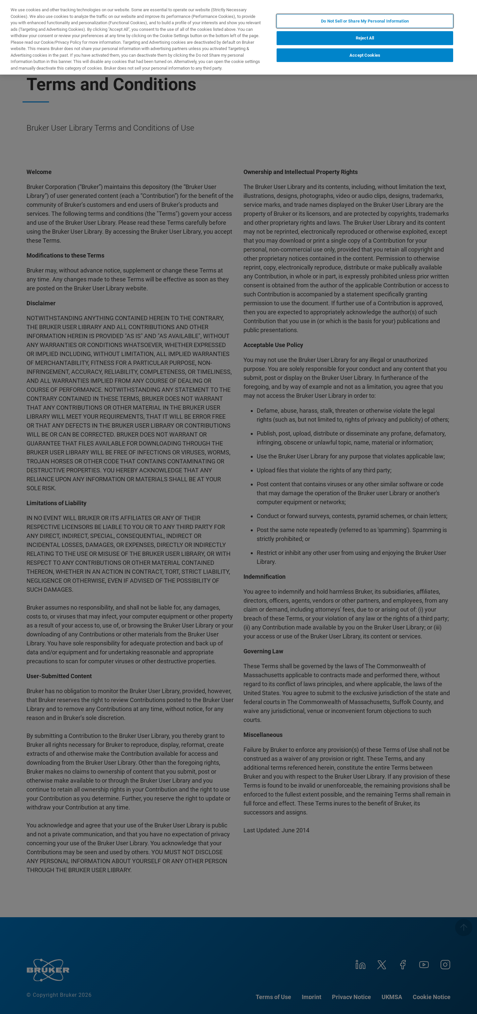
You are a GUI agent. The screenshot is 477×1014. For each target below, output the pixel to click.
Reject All (365, 37)
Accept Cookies (364, 55)
